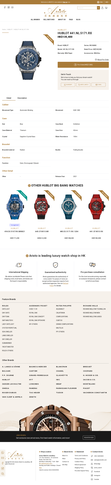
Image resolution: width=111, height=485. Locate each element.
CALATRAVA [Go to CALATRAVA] (60, 313)
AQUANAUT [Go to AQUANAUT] (60, 309)
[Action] (2, 473)
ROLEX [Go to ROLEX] (5, 306)
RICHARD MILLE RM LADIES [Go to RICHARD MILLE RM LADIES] (92, 316)
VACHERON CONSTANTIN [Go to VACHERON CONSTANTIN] (95, 393)
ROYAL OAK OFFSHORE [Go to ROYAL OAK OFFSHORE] (37, 320)
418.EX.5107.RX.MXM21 (14, 231)
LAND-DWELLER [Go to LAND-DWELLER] (7, 335)
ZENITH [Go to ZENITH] (32, 397)
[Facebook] (4, 7)
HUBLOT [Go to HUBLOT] (6, 380)
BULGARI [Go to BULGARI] (6, 371)
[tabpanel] (55, 141)
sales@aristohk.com (100, 460)
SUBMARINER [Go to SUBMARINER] (7, 343)
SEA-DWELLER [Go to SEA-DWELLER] (7, 332)
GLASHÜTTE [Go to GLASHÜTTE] (62, 375)
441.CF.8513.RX (96, 231)
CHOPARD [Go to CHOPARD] (88, 371)
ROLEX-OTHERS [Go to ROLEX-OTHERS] (7, 350)
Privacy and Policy (80, 458)
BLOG (78, 19)
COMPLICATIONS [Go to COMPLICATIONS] (62, 316)
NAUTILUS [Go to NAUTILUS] (59, 328)
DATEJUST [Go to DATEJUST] (6, 309)
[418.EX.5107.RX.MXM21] (14, 207)
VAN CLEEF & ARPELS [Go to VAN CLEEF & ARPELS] (12, 397)
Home (4, 29)
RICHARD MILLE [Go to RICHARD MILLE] (90, 306)
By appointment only (46, 463)
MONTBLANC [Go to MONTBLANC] (89, 384)
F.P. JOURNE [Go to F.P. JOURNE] (8, 375)
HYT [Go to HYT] (31, 380)
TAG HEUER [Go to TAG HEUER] (34, 393)
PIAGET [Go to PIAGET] (86, 388)
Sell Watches (49, 19)
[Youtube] (12, 7)
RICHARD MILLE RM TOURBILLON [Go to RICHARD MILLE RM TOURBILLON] (94, 309)
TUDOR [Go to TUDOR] (59, 393)
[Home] (55, 11)
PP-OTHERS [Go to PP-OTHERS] (60, 332)
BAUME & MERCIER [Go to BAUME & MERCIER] (38, 367)
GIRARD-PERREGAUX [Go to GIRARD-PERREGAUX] (38, 375)
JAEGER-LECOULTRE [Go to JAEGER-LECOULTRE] (11, 384)
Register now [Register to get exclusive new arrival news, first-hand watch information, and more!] (89, 437)
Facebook (97, 471)
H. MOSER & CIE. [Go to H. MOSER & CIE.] (91, 375)
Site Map (64, 464)
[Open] (83, 85)
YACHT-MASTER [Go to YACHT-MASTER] (8, 347)
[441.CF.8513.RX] (96, 207)
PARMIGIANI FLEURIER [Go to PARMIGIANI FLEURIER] (66, 388)
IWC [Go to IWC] (58, 380)
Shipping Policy (79, 467)
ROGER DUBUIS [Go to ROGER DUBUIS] (9, 393)
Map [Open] (40, 467)
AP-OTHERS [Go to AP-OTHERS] (33, 324)
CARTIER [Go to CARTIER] (33, 371)
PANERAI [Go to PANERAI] (33, 388)
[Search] (98, 7)
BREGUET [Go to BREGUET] (87, 367)
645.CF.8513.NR (42, 231)
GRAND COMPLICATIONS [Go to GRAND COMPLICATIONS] (64, 324)
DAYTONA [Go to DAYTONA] (5, 316)
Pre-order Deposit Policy (82, 470)
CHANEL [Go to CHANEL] (60, 371)
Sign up (65, 2)
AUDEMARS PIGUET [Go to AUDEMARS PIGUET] (38, 306)
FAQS (71, 19)
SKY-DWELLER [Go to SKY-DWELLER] (7, 339)
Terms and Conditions (81, 455)
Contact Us (65, 461)
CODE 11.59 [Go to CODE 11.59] (33, 309)
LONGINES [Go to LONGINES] (34, 384)
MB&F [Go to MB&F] (59, 384)
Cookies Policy (79, 461)
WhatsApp (97, 464)
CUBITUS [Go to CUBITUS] (59, 320)
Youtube (96, 479)
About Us (62, 19)
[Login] (102, 7)
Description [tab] (22, 98)
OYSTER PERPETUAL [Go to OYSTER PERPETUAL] (9, 328)
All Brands (35, 19)
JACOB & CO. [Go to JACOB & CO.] (89, 380)
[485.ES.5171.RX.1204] (69, 207)
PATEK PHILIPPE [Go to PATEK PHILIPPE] (63, 306)
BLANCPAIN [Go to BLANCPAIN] (61, 367)
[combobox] (87, 7)
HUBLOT (9, 29)
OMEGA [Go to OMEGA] (5, 388)
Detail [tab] (9, 98)
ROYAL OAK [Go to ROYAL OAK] (33, 313)
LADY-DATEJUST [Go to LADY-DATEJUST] (8, 324)
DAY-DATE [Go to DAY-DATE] (5, 313)
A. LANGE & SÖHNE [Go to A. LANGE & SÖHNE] (11, 367)
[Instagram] (8, 7)
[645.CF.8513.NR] (41, 207)
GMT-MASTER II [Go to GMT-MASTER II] (7, 320)
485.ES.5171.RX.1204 (69, 231)
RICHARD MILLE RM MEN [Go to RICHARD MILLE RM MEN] (91, 313)
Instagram (97, 475)
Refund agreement (80, 464)
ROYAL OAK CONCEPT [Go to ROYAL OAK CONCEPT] (36, 316)
